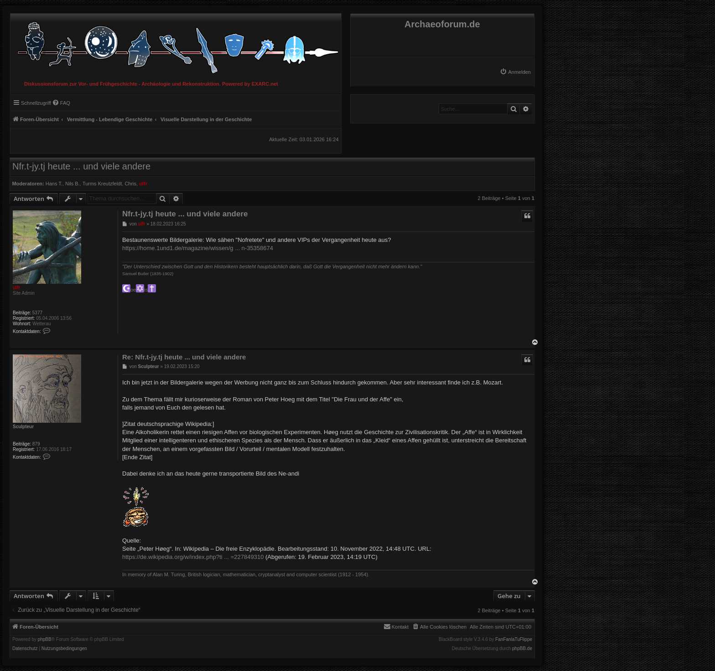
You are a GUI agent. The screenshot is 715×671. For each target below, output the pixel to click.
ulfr (143, 183)
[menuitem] (515, 72)
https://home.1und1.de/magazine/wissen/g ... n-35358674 (197, 248)
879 (36, 443)
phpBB (45, 639)
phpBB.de (522, 648)
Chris (130, 183)
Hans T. (54, 183)
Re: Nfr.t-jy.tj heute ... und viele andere (184, 357)
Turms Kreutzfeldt (102, 183)
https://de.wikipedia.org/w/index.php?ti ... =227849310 (193, 556)
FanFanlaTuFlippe (513, 639)
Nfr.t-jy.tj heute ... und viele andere (81, 166)
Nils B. (72, 183)
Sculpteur (23, 426)
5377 (37, 312)
